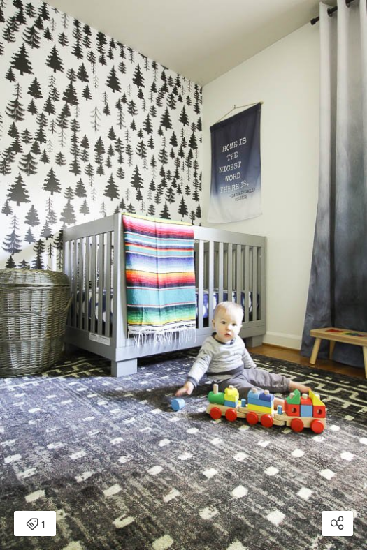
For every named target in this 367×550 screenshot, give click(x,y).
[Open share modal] (337, 523)
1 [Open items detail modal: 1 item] (35, 525)
